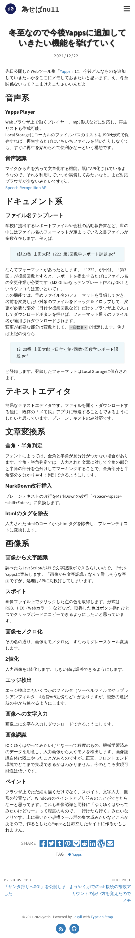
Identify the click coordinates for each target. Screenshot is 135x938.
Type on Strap (102, 916)
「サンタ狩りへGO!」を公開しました (35, 886)
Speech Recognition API (26, 187)
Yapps (65, 71)
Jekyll (77, 916)
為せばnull (40, 9)
